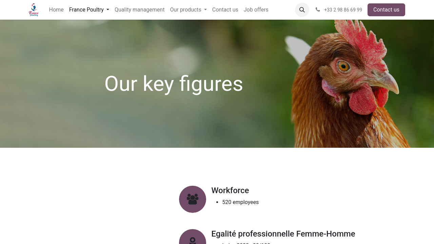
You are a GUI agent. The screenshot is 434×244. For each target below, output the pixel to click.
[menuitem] (56, 10)
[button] (302, 10)
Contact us (386, 9)
